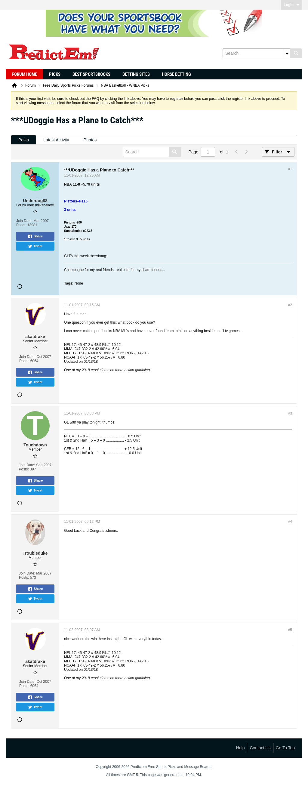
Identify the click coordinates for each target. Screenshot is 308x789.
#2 (290, 305)
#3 (290, 413)
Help (240, 747)
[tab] (23, 140)
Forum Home (24, 74)
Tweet (35, 246)
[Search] (256, 53)
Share (35, 236)
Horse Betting (176, 74)
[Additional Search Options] (287, 53)
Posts (23, 139)
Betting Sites (136, 74)
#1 (290, 169)
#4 (290, 521)
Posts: (21, 225)
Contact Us (260, 747)
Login (292, 5)
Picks (54, 74)
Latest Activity (56, 139)
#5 (290, 630)
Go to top (285, 747)
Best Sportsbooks (91, 74)
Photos (90, 139)
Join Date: (24, 221)
